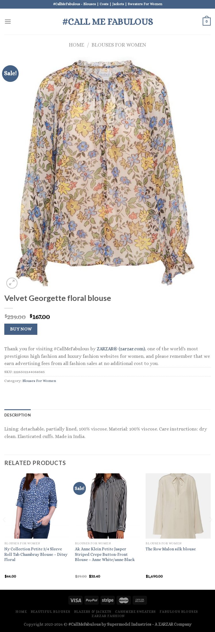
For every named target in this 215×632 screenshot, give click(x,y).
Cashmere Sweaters (135, 612)
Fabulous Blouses (179, 612)
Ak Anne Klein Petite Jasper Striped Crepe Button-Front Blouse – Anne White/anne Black (105, 554)
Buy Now (21, 329)
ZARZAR (165, 624)
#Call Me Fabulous (107, 21)
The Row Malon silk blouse (171, 549)
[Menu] (7, 21)
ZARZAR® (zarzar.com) (121, 348)
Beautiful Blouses (50, 612)
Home (76, 45)
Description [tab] (17, 415)
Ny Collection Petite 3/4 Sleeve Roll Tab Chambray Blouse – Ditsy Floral (35, 554)
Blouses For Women (119, 45)
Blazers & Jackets (92, 612)
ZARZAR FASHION (108, 616)
